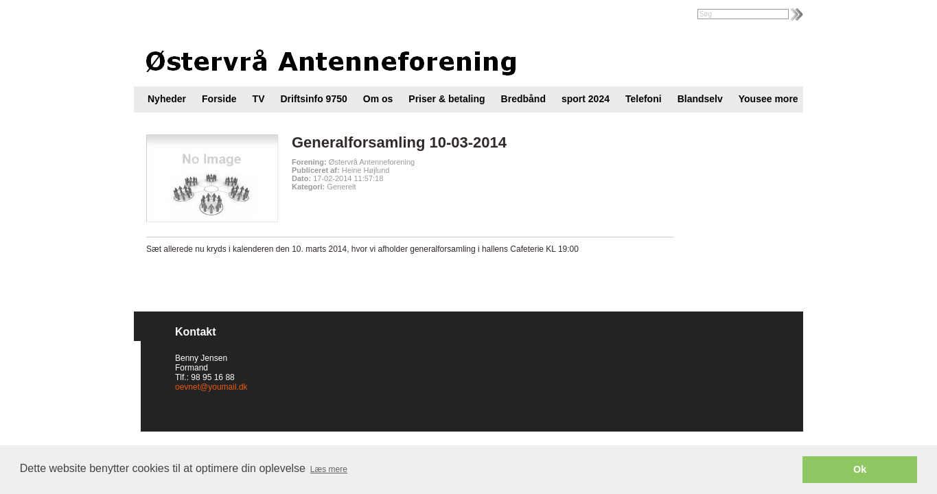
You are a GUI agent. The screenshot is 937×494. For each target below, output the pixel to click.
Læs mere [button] (328, 469)
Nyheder (167, 98)
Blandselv (700, 98)
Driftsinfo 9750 (314, 98)
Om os (378, 98)
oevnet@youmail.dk (211, 387)
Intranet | (164, 15)
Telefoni (643, 98)
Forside (219, 98)
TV (259, 98)
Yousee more (768, 98)
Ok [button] (859, 469)
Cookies (39, 415)
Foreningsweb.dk (221, 15)
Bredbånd (523, 98)
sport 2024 (586, 98)
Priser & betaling (446, 98)
